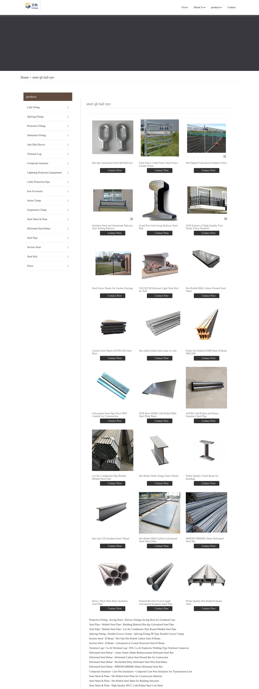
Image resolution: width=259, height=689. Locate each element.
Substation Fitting (36, 135)
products (216, 7)
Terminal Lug (34, 154)
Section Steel (34, 247)
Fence (30, 265)
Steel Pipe (32, 238)
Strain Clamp (34, 200)
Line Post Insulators (122, 668)
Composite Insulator (37, 163)
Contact (232, 7)
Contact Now (114, 170)
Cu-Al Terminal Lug (116, 645)
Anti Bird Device (36, 144)
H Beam (109, 636)
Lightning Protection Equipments (44, 172)
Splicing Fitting (35, 116)
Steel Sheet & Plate (37, 219)
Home (185, 7)
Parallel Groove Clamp (120, 631)
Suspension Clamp (37, 210)
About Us (200, 7)
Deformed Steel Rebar (38, 228)
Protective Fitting (36, 126)
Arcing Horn (116, 617)
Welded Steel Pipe (111, 621)
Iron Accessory (35, 191)
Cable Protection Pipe (38, 182)
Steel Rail (32, 256)
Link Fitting (33, 107)
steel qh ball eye (43, 77)
